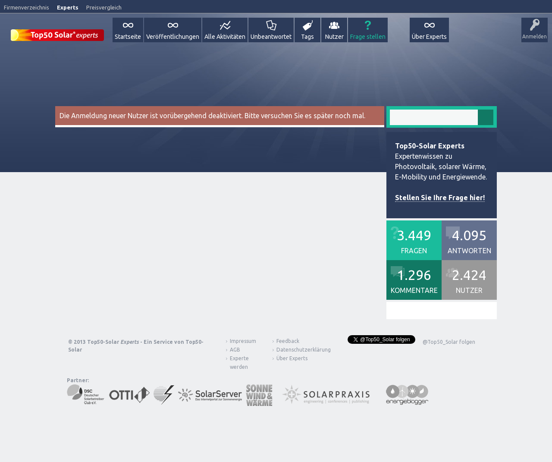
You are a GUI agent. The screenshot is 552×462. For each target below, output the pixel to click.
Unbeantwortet (271, 36)
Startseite (128, 36)
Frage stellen (368, 36)
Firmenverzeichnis (26, 7)
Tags (307, 36)
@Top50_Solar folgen (449, 342)
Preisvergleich (104, 7)
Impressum (243, 341)
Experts (67, 7)
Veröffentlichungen (172, 36)
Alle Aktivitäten (224, 36)
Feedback (287, 341)
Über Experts (429, 36)
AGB (235, 349)
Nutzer (334, 36)
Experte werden (239, 362)
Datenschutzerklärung (297, 349)
